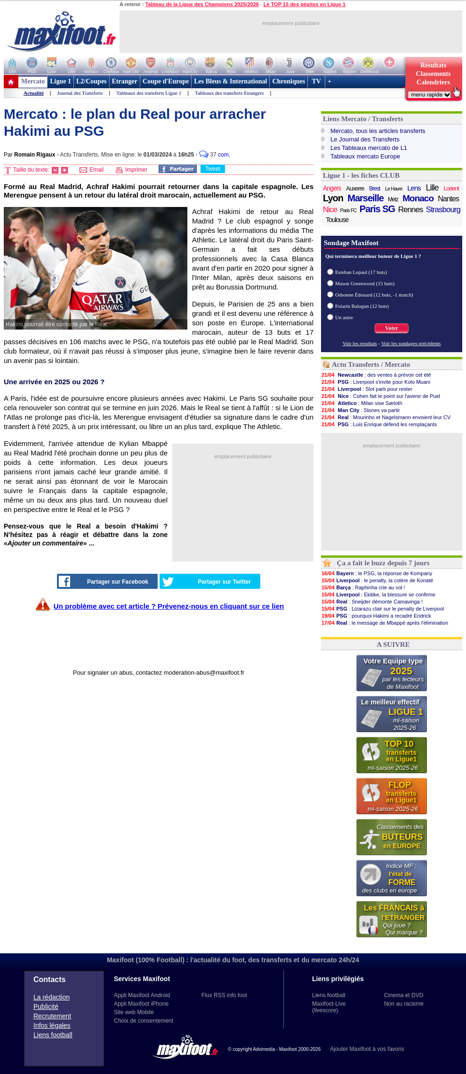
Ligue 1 (60, 81)
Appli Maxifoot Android (142, 995)
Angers (332, 188)
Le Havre (393, 188)
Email (92, 169)
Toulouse (337, 219)
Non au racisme (404, 1003)
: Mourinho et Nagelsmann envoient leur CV (385, 417)
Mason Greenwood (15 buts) (364, 283)
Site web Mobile (134, 1012)
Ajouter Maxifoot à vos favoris (367, 1049)
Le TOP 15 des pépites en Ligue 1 (304, 4)
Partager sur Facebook (103, 581)
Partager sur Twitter (206, 582)
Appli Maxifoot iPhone (141, 1003)
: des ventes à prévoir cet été (376, 375)
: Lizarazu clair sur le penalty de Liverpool (382, 608)
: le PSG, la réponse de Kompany (376, 573)
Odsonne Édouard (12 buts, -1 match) (374, 294)
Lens (414, 188)
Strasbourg (443, 209)
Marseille (365, 198)
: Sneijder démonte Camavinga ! (372, 601)
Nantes (448, 199)
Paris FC (348, 210)
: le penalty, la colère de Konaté (377, 580)
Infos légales (52, 1025)
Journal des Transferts (80, 93)
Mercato (33, 81)
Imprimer (132, 169)
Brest (374, 188)
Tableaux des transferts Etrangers (229, 93)
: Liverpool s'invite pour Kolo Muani (375, 382)
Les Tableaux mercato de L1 (368, 147)
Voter (391, 328)
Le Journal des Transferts (365, 139)
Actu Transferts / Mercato (371, 364)
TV (316, 81)
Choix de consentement (143, 1020)
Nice (330, 209)
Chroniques (288, 81)
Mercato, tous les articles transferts (378, 130)
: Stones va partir (360, 410)
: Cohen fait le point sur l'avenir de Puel (380, 396)
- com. (213, 154)
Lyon (333, 198)
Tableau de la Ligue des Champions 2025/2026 (202, 4)
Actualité (34, 93)
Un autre (344, 317)
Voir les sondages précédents (411, 343)
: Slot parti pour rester (366, 389)
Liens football (52, 1035)
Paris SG (377, 209)
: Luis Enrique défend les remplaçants (379, 424)
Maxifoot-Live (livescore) (328, 1007)
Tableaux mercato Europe (365, 156)
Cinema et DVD (403, 995)
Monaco (418, 198)
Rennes (410, 209)
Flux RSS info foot (224, 995)
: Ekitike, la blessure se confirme (378, 594)
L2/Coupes (91, 81)
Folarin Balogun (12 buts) (362, 306)
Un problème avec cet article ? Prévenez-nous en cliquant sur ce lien (169, 606)
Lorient (451, 188)
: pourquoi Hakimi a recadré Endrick (376, 616)
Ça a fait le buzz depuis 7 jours (383, 563)
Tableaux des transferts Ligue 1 (148, 93)
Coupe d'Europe (166, 81)
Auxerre (355, 188)
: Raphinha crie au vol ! (363, 587)
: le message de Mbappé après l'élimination (384, 623)
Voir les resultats (360, 343)
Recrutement (52, 1016)
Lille (432, 187)
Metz (393, 199)
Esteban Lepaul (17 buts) (361, 272)
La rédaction (51, 997)
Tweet (212, 168)
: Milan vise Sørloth (361, 403)
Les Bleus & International (230, 81)
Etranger (124, 81)
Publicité (45, 1006)
